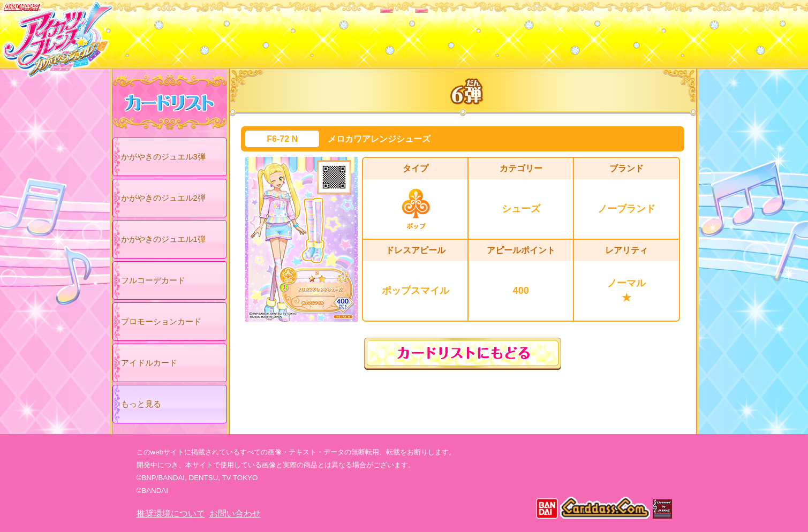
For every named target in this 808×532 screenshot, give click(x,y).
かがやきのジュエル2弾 (163, 197)
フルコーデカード (153, 280)
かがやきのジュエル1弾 (163, 239)
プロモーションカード (161, 321)
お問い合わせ (235, 513)
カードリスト (336, 31)
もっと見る (141, 403)
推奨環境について (171, 513)
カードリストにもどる (462, 354)
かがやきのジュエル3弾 (163, 156)
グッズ (472, 31)
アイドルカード (149, 362)
